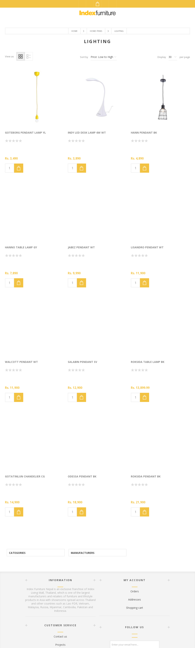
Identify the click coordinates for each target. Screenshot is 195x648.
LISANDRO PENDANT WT (147, 247)
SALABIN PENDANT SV (82, 362)
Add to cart (18, 168)
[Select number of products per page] (173, 57)
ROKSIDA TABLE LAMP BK (147, 362)
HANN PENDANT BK (144, 132)
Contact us (60, 636)
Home (74, 31)
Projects (60, 644)
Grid (20, 56)
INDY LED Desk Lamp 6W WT (87, 132)
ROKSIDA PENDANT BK (146, 476)
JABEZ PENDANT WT (81, 247)
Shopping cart (134, 608)
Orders (134, 591)
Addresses (134, 599)
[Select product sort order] (104, 57)
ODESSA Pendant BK (82, 476)
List (28, 56)
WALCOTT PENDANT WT (21, 362)
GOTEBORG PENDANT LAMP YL (25, 132)
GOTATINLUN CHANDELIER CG (25, 476)
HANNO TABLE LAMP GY (21, 247)
